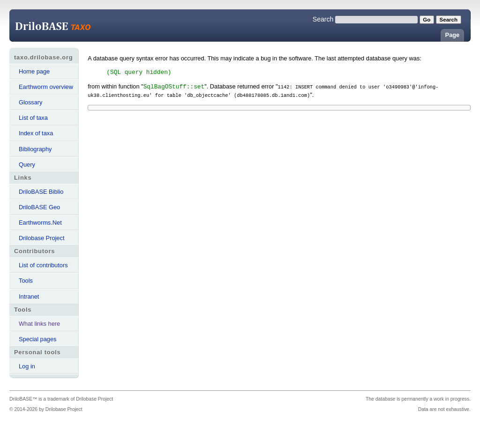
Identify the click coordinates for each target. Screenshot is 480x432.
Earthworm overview (46, 86)
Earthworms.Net (40, 222)
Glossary (31, 102)
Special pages (37, 339)
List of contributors (43, 265)
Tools (26, 280)
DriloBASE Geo (39, 207)
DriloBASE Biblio (41, 191)
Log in (27, 366)
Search (323, 19)
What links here (39, 323)
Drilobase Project (41, 238)
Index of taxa (36, 133)
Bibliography (35, 149)
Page (452, 34)
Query (27, 164)
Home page (34, 71)
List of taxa (33, 117)
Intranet (29, 296)
